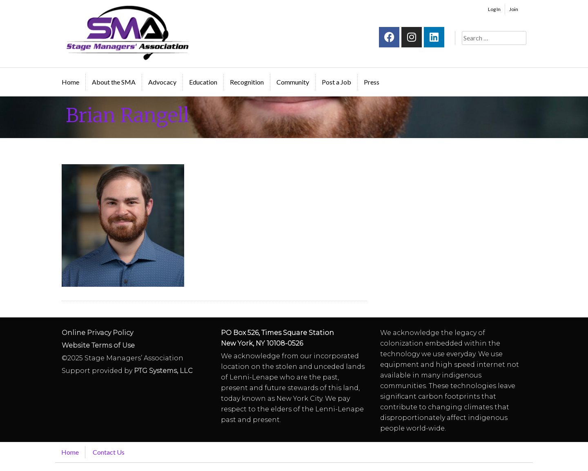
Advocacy (162, 82)
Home (70, 82)
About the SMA (114, 82)
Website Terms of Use (98, 345)
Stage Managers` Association (127, 32)
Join (513, 9)
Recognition (247, 82)
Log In (494, 9)
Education (203, 82)
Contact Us (109, 452)
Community (292, 82)
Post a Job (336, 82)
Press (371, 82)
